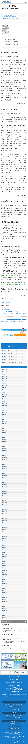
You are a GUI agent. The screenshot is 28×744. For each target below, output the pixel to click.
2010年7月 (5, 581)
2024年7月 (5, 417)
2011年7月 (5, 556)
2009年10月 (5, 597)
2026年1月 (5, 376)
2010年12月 (5, 570)
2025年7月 (5, 389)
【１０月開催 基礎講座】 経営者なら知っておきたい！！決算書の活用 (14, 637)
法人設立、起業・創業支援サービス (14, 709)
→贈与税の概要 (5, 309)
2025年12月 (5, 378)
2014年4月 (5, 491)
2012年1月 (5, 543)
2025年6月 (5, 392)
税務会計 (14, 702)
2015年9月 (5, 459)
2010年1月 (5, 590)
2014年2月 (5, 493)
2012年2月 (5, 540)
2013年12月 (5, 498)
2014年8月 (5, 484)
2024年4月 (5, 423)
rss (25, 621)
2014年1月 (5, 495)
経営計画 (14, 712)
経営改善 (8, 715)
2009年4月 (5, 610)
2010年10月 (5, 574)
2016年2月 (5, 448)
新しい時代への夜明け (9, 15)
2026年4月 (5, 369)
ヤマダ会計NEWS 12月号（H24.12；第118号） (16, 319)
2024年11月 (5, 408)
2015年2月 (5, 471)
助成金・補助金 (17, 717)
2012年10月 (5, 525)
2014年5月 (5, 489)
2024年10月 (5, 410)
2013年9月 (5, 504)
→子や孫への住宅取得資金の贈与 (9, 311)
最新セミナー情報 (7, 621)
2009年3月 (5, 613)
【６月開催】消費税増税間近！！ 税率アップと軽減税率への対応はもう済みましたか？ (14, 648)
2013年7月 (5, 509)
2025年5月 (5, 394)
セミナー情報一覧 (23, 650)
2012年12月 (5, 520)
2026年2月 (5, 374)
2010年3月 (5, 588)
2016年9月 (5, 437)
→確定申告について (6, 302)
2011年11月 (5, 547)
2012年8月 (5, 529)
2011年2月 (5, 565)
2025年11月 (5, 380)
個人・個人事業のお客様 (18, 704)
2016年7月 (5, 441)
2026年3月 (5, 371)
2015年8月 (5, 462)
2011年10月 (5, 549)
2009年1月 (5, 617)
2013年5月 (5, 511)
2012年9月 (5, 527)
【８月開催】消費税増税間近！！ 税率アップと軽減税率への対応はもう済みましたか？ (14, 642)
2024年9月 (5, 412)
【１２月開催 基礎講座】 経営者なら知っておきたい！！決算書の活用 (14, 631)
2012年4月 (5, 538)
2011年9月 (5, 552)
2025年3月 (5, 398)
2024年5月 (5, 421)
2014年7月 (5, 486)
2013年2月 (5, 516)
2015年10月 (5, 457)
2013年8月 (5, 507)
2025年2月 (5, 401)
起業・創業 (20, 715)
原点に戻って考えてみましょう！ (11, 16)
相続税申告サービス (14, 723)
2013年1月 (5, 518)
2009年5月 (5, 608)
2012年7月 (5, 531)
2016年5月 (5, 444)
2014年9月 (5, 482)
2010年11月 (5, 572)
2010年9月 (5, 577)
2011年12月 (5, 545)
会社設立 (9, 717)
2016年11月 (5, 432)
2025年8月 (5, 387)
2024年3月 (5, 426)
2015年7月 (5, 464)
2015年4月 (5, 468)
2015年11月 (5, 455)
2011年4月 (5, 563)
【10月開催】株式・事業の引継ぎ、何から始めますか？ (13, 625)
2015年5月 (5, 466)
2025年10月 (5, 383)
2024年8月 (5, 414)
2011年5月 (5, 561)
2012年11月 (5, 522)
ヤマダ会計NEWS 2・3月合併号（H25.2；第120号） (12, 321)
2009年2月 (5, 615)
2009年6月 (5, 606)
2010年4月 (5, 586)
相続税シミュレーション (14, 725)
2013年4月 (5, 513)
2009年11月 (5, 595)
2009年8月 (5, 601)
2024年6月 (5, 419)
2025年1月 (5, 403)
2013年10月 (5, 502)
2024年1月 (5, 430)
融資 (14, 715)
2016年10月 (5, 435)
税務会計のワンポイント (14, 706)
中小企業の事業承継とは (14, 728)
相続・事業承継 (14, 721)
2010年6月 (5, 583)
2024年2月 (5, 428)
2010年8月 (5, 579)
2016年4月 (5, 446)
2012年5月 (5, 536)
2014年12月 (5, 475)
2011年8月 (5, 554)
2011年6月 (5, 558)
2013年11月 (5, 500)
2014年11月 (5, 477)
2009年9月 (5, 599)
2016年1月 (5, 450)
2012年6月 (5, 534)
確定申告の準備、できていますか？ (12, 18)
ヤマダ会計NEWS (6, 339)
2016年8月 (5, 439)
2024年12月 (5, 405)
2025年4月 (5, 396)
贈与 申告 (18, 339)
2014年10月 (5, 480)
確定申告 (13, 339)
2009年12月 (5, 592)
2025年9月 (5, 385)
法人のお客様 (7, 704)
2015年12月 (5, 453)
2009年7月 (5, 604)
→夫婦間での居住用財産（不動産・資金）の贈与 (13, 313)
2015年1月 (5, 473)
